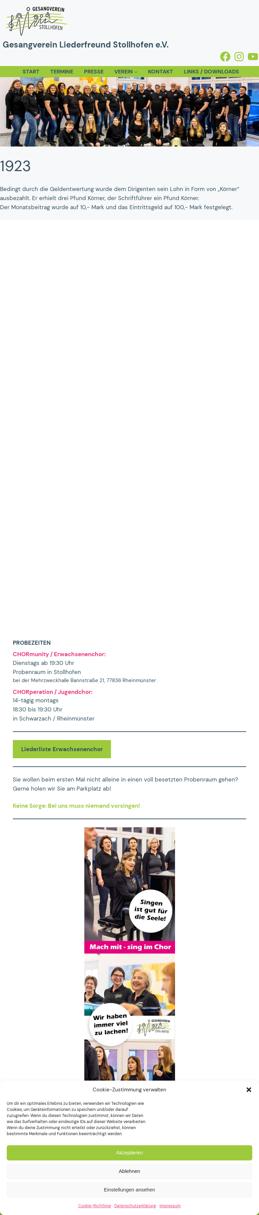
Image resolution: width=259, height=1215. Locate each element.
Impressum (170, 1206)
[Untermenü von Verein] (135, 71)
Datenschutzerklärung (135, 1206)
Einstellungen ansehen (129, 1189)
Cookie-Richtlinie (94, 1206)
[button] (249, 1089)
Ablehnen (129, 1171)
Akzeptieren (129, 1152)
